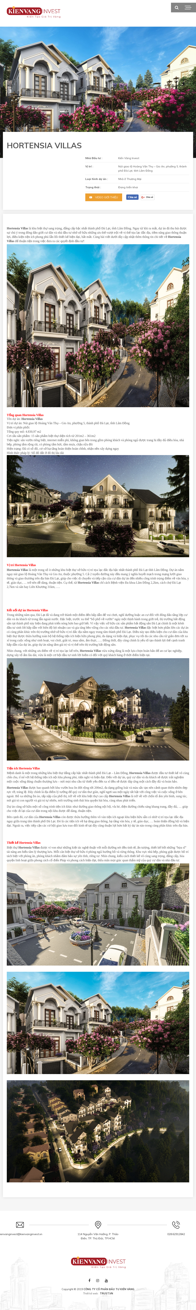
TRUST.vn (106, 1293)
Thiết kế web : (91, 1293)
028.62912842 (176, 1234)
